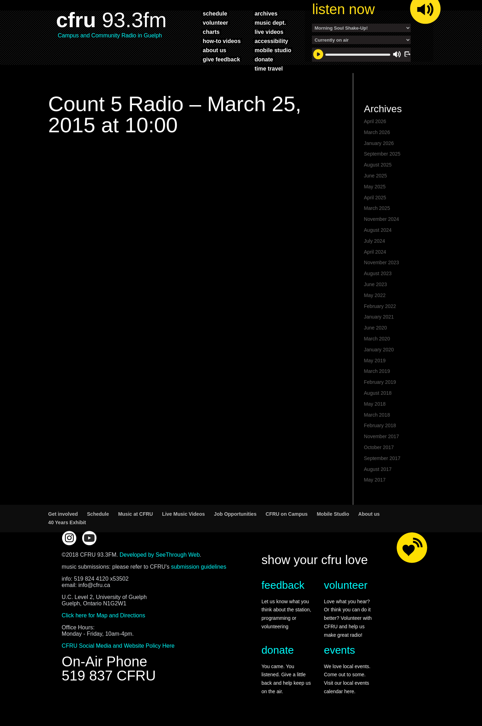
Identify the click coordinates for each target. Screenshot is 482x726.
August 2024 (378, 230)
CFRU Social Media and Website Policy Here (118, 646)
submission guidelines (199, 567)
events (339, 650)
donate (263, 59)
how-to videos (222, 41)
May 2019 (374, 360)
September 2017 (382, 458)
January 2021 (379, 317)
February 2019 (380, 382)
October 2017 (379, 447)
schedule (215, 13)
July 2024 (374, 241)
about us (214, 50)
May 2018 (374, 404)
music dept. (270, 22)
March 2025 (377, 208)
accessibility (271, 41)
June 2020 (375, 328)
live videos (268, 32)
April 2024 (375, 252)
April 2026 (375, 121)
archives (265, 13)
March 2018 (377, 415)
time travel (268, 68)
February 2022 (380, 306)
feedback (283, 585)
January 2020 (379, 349)
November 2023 (381, 262)
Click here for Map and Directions (103, 615)
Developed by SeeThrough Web (160, 555)
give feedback (221, 59)
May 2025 (374, 186)
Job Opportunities (235, 514)
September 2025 (382, 154)
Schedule (98, 514)
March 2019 (377, 371)
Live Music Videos (183, 514)
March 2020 (377, 338)
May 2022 (374, 295)
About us (369, 514)
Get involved (63, 514)
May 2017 (374, 480)
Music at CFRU (135, 514)
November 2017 (381, 436)
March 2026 (377, 132)
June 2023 (375, 284)
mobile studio (272, 50)
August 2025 (378, 165)
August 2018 (378, 393)
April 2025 (375, 197)
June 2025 (375, 176)
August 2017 (378, 469)
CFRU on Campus (287, 514)
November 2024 (381, 219)
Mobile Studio (333, 514)
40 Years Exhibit (67, 522)
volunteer (215, 22)
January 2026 (379, 143)
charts (211, 32)
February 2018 (380, 425)
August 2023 (378, 273)
